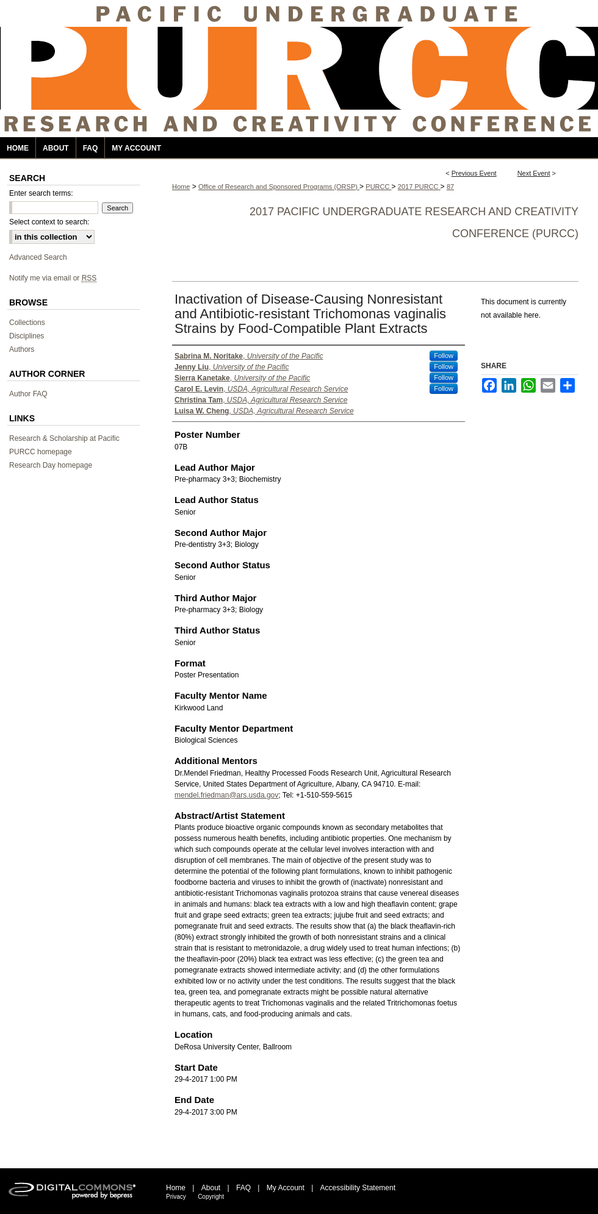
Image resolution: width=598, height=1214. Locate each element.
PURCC (378, 186)
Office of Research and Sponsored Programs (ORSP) (278, 186)
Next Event (533, 173)
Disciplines (26, 336)
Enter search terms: (41, 193)
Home (181, 186)
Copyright (211, 1196)
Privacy (176, 1196)
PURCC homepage (40, 452)
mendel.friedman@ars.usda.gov (226, 795)
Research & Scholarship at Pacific (64, 438)
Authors (21, 349)
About (210, 1188)
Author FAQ (28, 394)
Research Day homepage (50, 465)
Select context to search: (49, 222)
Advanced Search (38, 257)
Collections (27, 322)
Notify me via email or (52, 278)
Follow (443, 355)
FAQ (243, 1188)
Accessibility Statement (357, 1188)
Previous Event (474, 173)
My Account (285, 1188)
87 (450, 186)
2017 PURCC (419, 186)
